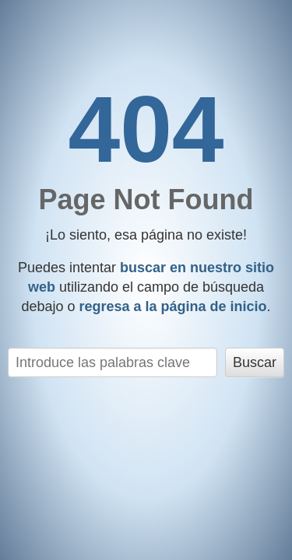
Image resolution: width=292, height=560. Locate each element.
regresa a (172, 306)
